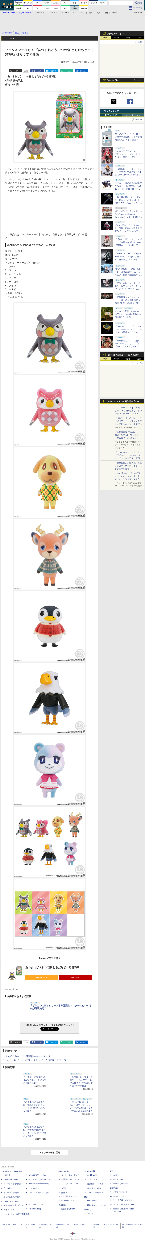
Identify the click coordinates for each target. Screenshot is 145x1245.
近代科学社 (62, 1205)
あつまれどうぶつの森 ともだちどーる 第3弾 (52, 967)
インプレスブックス (37, 1204)
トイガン (65, 13)
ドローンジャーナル (12, 1193)
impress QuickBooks (121, 1184)
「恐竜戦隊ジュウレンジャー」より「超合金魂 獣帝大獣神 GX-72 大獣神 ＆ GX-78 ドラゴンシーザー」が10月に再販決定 (128, 303)
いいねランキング (133, 115)
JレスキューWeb (94, 1188)
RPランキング (111, 115)
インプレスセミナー (37, 1188)
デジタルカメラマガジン (13, 1205)
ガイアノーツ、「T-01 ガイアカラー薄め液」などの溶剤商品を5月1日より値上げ (128, 137)
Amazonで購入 (41, 977)
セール (114, 13)
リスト (26, 71)
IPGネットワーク (117, 1196)
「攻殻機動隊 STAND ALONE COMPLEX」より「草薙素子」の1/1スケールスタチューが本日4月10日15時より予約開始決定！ (128, 438)
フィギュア (52, 13)
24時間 (116, 38)
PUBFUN (114, 1188)
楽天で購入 (75, 977)
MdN (86, 1197)
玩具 (90, 13)
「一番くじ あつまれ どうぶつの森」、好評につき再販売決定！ (34, 1080)
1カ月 (138, 38)
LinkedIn (83, 71)
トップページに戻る (49, 1152)
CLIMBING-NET (67, 1201)
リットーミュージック (70, 1175)
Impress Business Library (39, 1184)
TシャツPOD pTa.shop (122, 1200)
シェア (39, 71)
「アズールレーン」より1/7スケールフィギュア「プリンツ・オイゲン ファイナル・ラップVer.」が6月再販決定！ (128, 289)
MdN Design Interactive (96, 1205)
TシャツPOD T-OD (69, 1184)
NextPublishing (35, 1209)
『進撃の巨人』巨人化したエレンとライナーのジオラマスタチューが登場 (128, 466)
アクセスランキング (116, 33)
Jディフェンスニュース (96, 1179)
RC (74, 13)
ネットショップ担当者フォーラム (42, 1179)
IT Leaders (8, 1188)
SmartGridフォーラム (37, 1175)
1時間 (105, 38)
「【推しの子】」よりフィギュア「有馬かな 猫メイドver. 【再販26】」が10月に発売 (128, 242)
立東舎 (64, 1188)
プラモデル (39, 13)
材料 (106, 13)
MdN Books (91, 1201)
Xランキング (113, 111)
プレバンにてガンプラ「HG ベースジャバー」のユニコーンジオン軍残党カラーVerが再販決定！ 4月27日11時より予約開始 (128, 332)
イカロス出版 (89, 1171)
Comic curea (118, 1179)
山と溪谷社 (62, 1193)
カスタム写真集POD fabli (123, 1204)
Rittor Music (63, 1171)
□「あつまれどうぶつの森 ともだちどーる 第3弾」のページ (34, 1060)
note (68, 71)
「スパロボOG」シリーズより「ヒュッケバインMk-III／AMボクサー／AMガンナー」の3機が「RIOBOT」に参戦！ (128, 203)
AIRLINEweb (92, 1175)
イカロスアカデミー (95, 1193)
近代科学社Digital (68, 1209)
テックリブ (88, 1210)
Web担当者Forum (11, 1179)
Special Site (113, 80)
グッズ (82, 13)
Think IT (7, 1175)
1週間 (127, 38)
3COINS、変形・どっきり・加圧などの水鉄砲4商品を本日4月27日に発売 (128, 314)
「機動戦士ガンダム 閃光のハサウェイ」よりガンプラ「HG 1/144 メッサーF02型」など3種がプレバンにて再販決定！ (128, 346)
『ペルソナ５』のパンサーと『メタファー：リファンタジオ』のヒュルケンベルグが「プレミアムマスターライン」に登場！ (128, 424)
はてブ (53, 71)
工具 (98, 13)
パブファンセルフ (120, 1192)
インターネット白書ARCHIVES (16, 1214)
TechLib (90, 1213)
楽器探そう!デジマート (70, 1179)
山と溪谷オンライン (69, 1196)
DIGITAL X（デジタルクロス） (41, 1193)
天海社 (116, 1175)
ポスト (17, 71)
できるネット (9, 1210)
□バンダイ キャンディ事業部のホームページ (26, 1056)
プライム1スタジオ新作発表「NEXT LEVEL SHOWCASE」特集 (124, 402)
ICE (111, 1171)
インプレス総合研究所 (12, 1184)
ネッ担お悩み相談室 (12, 1197)
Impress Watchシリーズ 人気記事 (123, 355)
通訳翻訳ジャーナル (95, 1184)
